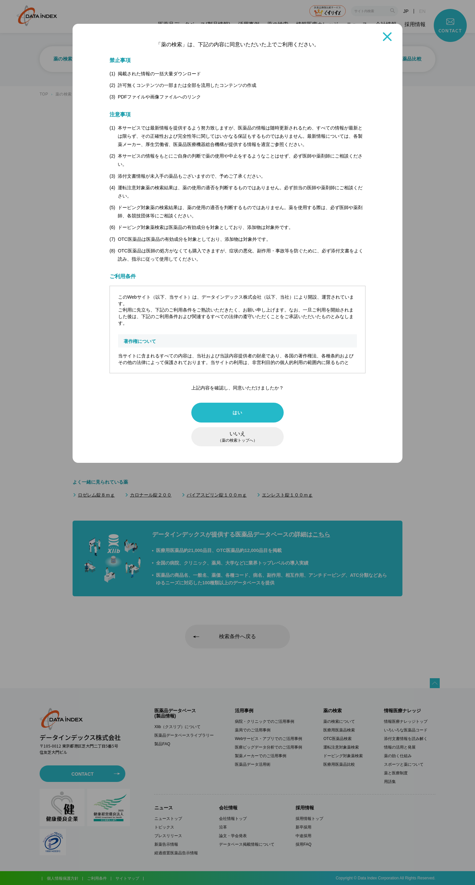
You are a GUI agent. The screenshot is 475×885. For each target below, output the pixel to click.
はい (237, 412)
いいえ (237, 437)
